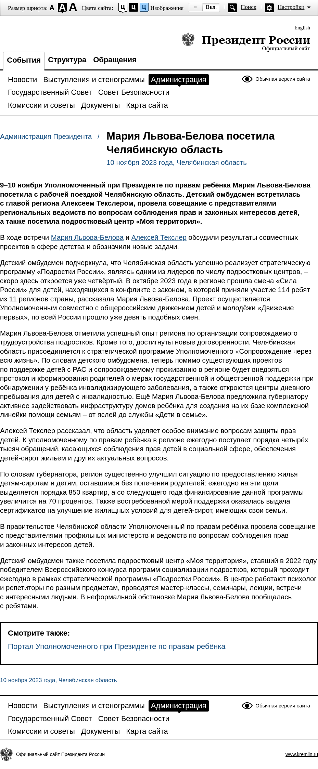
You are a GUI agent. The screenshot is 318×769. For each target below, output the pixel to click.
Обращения (115, 59)
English (302, 27)
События (24, 60)
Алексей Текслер (159, 237)
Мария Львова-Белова (87, 237)
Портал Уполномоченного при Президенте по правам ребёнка (117, 646)
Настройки (291, 7)
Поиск (248, 7)
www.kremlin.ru (301, 754)
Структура (67, 59)
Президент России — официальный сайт (246, 42)
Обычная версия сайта (282, 79)
